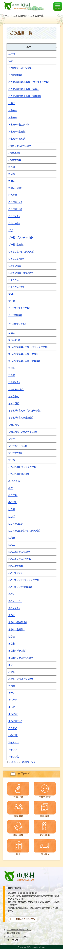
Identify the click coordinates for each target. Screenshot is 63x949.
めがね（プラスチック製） (20, 679)
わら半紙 (13, 735)
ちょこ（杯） (13, 403)
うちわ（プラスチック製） (20, 68)
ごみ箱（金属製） (16, 244)
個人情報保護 (13, 933)
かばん (11, 181)
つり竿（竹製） (15, 453)
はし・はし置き (15, 523)
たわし (11, 368)
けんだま (12, 195)
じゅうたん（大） (16, 287)
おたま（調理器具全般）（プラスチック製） (28, 82)
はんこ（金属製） (16, 566)
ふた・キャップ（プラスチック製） (24, 580)
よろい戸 (13, 714)
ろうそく (12, 728)
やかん (11, 693)
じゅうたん (13, 280)
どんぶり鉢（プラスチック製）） (23, 467)
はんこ (11, 545)
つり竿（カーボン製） (18, 446)
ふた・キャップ (15, 573)
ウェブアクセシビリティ (17, 937)
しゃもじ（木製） (16, 259)
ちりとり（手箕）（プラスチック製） (25, 410)
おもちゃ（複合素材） (18, 124)
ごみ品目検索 (19, 15)
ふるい (11, 615)
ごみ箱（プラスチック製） (20, 237)
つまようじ (13, 425)
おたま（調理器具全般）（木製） (23, 89)
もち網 (11, 686)
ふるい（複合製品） (17, 622)
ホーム (6, 15)
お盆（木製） (14, 153)
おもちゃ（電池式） (17, 139)
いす (10, 61)
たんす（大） (14, 382)
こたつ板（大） (15, 202)
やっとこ (12, 700)
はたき (11, 538)
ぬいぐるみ (14, 481)
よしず (11, 707)
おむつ (11, 103)
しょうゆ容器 (15, 266)
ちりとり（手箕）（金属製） (20, 417)
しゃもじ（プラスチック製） (21, 252)
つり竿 (11, 439)
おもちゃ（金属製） (17, 131)
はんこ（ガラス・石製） (19, 552)
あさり (11, 54)
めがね (11, 672)
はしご (11, 516)
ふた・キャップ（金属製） (20, 587)
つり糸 (11, 460)
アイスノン (13, 742)
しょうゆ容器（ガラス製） (20, 273)
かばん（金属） (15, 188)
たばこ (11, 333)
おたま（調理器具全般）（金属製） (24, 96)
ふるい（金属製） (16, 629)
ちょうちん (13, 396)
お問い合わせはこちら (25, 919)
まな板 (11, 643)
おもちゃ (12, 110)
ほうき (11, 636)
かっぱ (11, 167)
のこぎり (12, 502)
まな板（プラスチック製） (20, 658)
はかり (11, 509)
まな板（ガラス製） (17, 651)
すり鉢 (11, 301)
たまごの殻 (14, 340)
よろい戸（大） (15, 721)
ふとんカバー (15, 601)
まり (10, 665)
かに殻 (11, 174)
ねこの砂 (12, 495)
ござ (10, 230)
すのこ (11, 294)
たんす (11, 375)
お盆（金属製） (15, 160)
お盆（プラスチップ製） (19, 146)
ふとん (11, 594)
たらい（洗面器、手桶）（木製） (23, 354)
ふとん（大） (14, 608)
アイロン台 (13, 756)
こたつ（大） (14, 216)
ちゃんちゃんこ (16, 389)
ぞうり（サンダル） (17, 324)
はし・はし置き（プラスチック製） (24, 530)
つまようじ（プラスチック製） (22, 432)
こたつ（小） (14, 223)
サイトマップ (12, 940)
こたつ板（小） (15, 209)
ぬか (10, 488)
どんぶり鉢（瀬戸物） (18, 474)
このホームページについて (19, 929)
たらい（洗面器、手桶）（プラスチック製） (28, 347)
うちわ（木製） (15, 75)
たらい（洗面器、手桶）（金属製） (24, 361)
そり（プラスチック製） (19, 308)
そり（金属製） (15, 315)
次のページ (27, 762)
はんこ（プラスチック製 (20, 559)
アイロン (12, 749)
